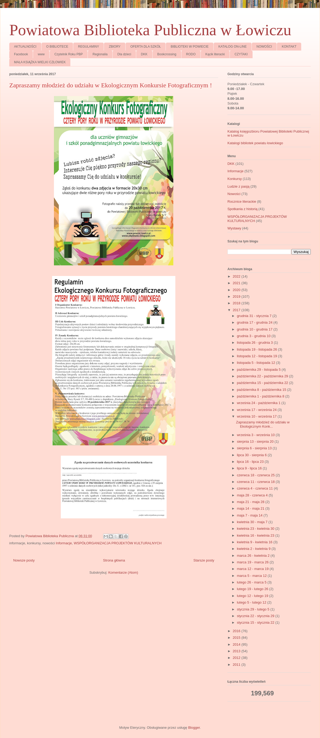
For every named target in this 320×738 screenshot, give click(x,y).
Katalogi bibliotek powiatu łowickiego (255, 143)
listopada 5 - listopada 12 (256, 363)
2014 (237, 644)
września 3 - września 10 (256, 435)
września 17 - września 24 (257, 410)
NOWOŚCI (264, 46)
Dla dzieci (124, 54)
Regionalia (100, 54)
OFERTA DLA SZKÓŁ (145, 46)
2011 (237, 665)
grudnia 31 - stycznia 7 (254, 316)
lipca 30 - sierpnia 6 (252, 455)
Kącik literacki (215, 54)
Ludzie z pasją (238, 186)
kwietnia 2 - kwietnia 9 (254, 549)
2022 (237, 276)
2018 (237, 303)
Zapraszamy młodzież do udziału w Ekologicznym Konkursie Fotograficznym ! (110, 85)
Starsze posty (203, 560)
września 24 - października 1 (259, 403)
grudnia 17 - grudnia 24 (255, 322)
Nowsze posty (24, 560)
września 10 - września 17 (257, 416)
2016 (237, 631)
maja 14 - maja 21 (251, 508)
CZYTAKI (241, 54)
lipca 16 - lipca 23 (251, 462)
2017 (237, 310)
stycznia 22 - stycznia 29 (256, 616)
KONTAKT (289, 46)
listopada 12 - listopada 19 (257, 356)
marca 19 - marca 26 (253, 562)
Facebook (21, 54)
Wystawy (234, 228)
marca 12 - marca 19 (253, 569)
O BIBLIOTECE (57, 46)
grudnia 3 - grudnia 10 (254, 336)
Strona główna (114, 560)
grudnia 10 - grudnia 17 (255, 329)
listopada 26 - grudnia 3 (255, 343)
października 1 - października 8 (261, 396)
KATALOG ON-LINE (232, 46)
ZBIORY (114, 46)
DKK (144, 54)
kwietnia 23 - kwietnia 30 (256, 529)
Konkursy (234, 179)
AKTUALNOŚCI (25, 46)
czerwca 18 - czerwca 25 (256, 475)
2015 (237, 638)
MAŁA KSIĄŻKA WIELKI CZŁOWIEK (40, 62)
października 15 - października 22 (263, 383)
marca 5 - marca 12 (252, 576)
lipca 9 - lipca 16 (250, 468)
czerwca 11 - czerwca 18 (256, 482)
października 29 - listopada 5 (259, 370)
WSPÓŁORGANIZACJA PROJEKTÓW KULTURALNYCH (118, 543)
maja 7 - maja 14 (250, 515)
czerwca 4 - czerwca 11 (255, 488)
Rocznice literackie (241, 201)
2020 (237, 290)
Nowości (233, 194)
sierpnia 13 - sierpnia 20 (256, 441)
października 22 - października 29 (263, 376)
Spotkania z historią (242, 209)
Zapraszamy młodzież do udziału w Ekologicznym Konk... (262, 424)
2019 (237, 296)
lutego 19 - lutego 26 (253, 589)
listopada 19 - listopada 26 (257, 349)
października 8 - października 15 (262, 390)
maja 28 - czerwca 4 (253, 495)
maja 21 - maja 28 (251, 502)
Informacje (64, 543)
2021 (237, 283)
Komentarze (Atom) (123, 572)
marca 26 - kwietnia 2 (254, 556)
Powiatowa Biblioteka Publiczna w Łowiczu (150, 30)
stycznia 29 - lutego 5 (253, 609)
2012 (237, 658)
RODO (191, 54)
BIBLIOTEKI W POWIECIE (189, 46)
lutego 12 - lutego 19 (253, 596)
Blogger (194, 728)
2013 (237, 651)
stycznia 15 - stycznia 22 (256, 622)
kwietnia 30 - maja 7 (252, 522)
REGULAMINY (88, 46)
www (41, 54)
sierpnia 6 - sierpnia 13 (255, 448)
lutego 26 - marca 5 (252, 582)
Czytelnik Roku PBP (68, 54)
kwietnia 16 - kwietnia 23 (256, 535)
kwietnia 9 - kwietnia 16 (255, 542)
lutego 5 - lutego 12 (252, 602)
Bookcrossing (166, 54)
